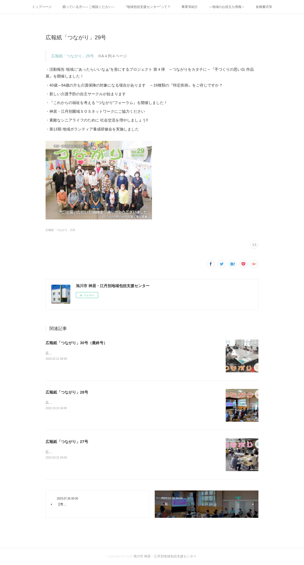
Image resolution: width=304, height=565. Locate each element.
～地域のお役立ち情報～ (227, 7)
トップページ (42, 7)
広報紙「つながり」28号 (67, 392)
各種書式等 (264, 7)
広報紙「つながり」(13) (60, 229)
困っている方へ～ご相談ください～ (88, 7)
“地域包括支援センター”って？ (148, 7)
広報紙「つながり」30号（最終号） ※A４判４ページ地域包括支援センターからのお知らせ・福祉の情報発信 (127, 353)
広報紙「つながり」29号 (72, 56)
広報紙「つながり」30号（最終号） (76, 343)
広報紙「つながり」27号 (67, 441)
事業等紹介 (189, 7)
